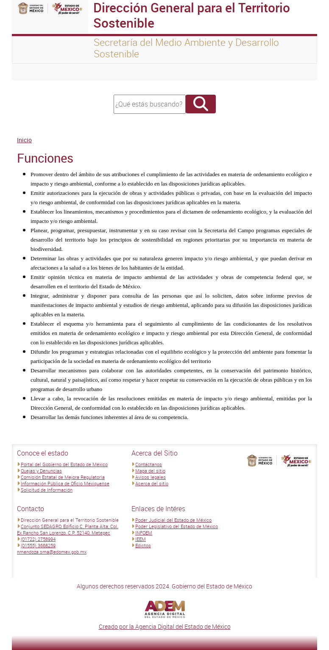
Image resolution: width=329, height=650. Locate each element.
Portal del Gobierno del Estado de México (64, 464)
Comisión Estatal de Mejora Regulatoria (63, 477)
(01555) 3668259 (38, 545)
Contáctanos (148, 464)
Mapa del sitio (150, 470)
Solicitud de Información (46, 490)
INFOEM (143, 532)
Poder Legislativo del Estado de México (176, 526)
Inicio (24, 140)
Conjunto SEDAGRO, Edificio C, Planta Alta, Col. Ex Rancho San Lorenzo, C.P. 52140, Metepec (67, 529)
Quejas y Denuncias (41, 470)
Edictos (143, 545)
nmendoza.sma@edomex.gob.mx (51, 552)
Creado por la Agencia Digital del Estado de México (165, 626)
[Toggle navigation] (29, 72)
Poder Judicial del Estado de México (173, 520)
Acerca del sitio (151, 483)
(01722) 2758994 (38, 539)
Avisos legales (150, 477)
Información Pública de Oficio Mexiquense (65, 483)
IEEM (140, 539)
